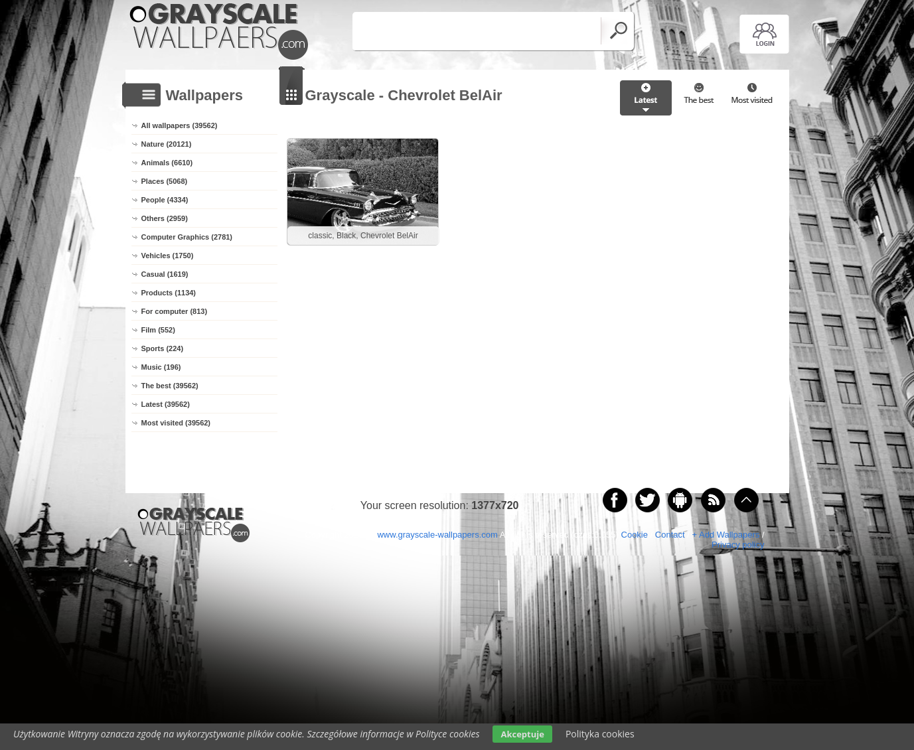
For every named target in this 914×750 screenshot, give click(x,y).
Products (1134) (168, 293)
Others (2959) (164, 218)
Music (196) (161, 367)
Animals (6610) (167, 163)
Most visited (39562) (176, 423)
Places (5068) (164, 181)
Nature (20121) (166, 144)
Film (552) (158, 330)
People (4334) (165, 200)
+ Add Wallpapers (725, 535)
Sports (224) (162, 348)
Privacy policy (738, 545)
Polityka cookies (600, 733)
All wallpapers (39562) (179, 125)
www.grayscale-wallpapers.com (437, 535)
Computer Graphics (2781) (187, 237)
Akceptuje (522, 734)
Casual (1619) (165, 274)
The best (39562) (169, 386)
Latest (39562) (165, 404)
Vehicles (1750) (167, 256)
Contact (670, 535)
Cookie (634, 535)
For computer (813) (174, 311)
